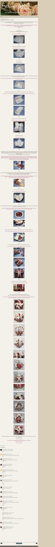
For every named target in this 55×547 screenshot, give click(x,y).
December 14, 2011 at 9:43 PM (10, 512)
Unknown (3, 469)
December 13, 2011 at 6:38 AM (8, 464)
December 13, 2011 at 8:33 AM (8, 475)
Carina (3, 475)
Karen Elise (3, 526)
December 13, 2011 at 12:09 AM (8, 449)
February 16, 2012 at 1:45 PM (9, 517)
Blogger (21, 546)
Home (19, 543)
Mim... (3, 464)
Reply (3, 451)
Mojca (3, 491)
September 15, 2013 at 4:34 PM (10, 526)
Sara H (3, 449)
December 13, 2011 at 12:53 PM (8, 491)
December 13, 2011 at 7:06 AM (9, 469)
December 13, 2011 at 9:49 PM (8, 507)
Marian (3, 507)
